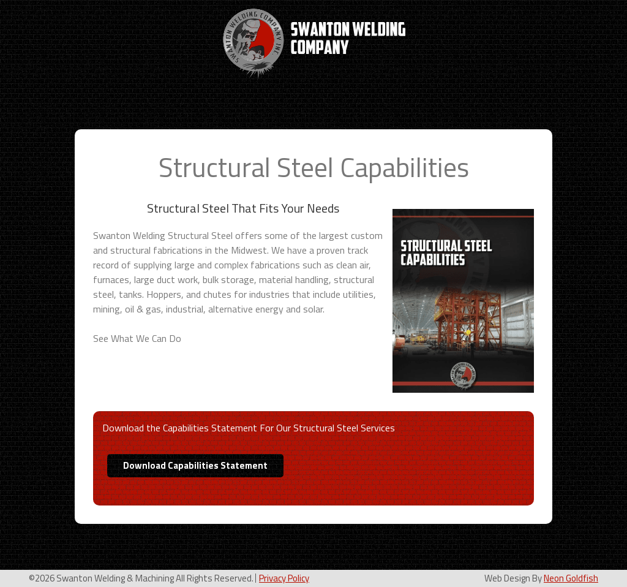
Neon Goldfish (571, 578)
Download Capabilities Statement (195, 465)
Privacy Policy (284, 578)
